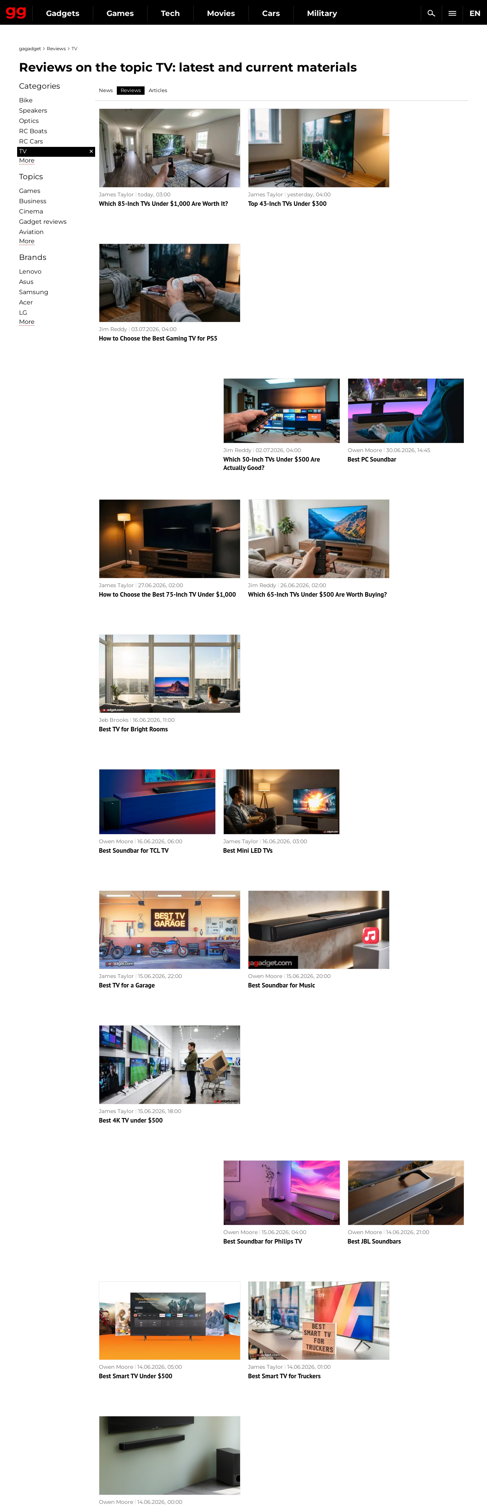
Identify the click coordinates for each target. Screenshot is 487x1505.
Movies (291, 13)
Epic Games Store (271, 1422)
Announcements (382, 1387)
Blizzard (258, 1457)
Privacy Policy (41, 1422)
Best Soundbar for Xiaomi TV (387, 1158)
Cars (341, 13)
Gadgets (133, 13)
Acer (26, 302)
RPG (253, 1395)
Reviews (56, 48)
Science (145, 1404)
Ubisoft (257, 1439)
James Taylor (116, 180)
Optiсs (29, 120)
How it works (152, 1448)
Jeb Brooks (362, 422)
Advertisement (42, 1413)
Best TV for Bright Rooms (381, 432)
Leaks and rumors (383, 1395)
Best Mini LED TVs (248, 553)
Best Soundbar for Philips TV (262, 795)
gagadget (30, 48)
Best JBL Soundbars (374, 795)
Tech (240, 13)
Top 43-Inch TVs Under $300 (262, 189)
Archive (258, 1345)
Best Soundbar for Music (256, 674)
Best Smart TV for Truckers (259, 916)
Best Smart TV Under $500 (135, 916)
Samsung (33, 292)
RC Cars (31, 141)
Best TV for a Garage (127, 674)
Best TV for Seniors (374, 1279)
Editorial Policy (43, 1395)
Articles (158, 90)
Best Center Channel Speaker (263, 1037)
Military (145, 1387)
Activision (260, 1448)
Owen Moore (365, 301)
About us (35, 1387)
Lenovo (30, 271)
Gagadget (51, 10)
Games (190, 13)
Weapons (147, 1422)
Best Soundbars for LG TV (133, 1158)
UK (27, 1484)
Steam (256, 1413)
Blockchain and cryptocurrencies (179, 1439)
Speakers (33, 110)
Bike (26, 100)
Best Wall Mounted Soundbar (387, 916)
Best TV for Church (248, 1279)
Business (32, 201)
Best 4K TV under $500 (379, 674)
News (106, 90)
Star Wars (260, 1430)
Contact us (37, 1430)
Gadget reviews (43, 221)
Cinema (31, 211)
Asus (26, 281)
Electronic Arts (267, 1465)
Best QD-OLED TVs (248, 1158)
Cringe (368, 1404)
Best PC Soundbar (372, 310)
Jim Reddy (361, 180)
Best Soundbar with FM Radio (139, 1037)
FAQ (365, 1413)
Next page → (243, 1329)
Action (256, 1387)
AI (137, 1413)
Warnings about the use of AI (61, 1404)
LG (23, 312)
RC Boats (33, 131)
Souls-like (260, 1404)
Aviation (31, 232)
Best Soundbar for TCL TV (134, 553)
